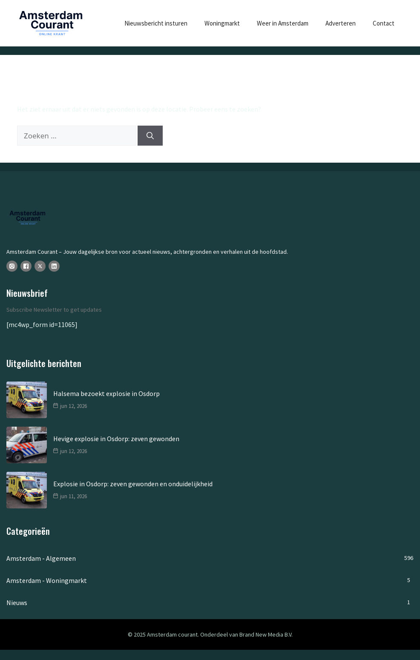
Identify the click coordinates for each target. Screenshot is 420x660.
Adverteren (340, 23)
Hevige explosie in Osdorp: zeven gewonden (116, 438)
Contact (383, 23)
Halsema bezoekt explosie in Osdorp (106, 393)
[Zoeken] (150, 136)
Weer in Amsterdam (282, 23)
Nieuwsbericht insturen (155, 23)
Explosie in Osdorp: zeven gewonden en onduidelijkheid (133, 483)
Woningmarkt (222, 23)
